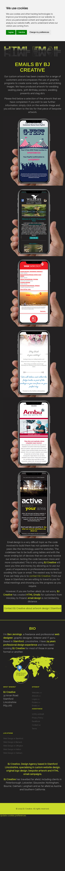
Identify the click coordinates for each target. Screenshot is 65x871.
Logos (34, 699)
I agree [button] (11, 32)
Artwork (35, 696)
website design (51, 767)
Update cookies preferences (13, 815)
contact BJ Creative (39, 576)
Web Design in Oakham (12, 753)
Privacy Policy (37, 718)
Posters (35, 702)
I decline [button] (21, 32)
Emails (34, 706)
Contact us (36, 725)
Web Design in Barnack (12, 742)
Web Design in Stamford (13, 739)
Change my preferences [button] (39, 32)
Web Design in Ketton (12, 749)
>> (41, 693)
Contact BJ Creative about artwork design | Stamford (32, 608)
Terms (34, 729)
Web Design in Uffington (13, 746)
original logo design (16, 770)
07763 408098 (38, 714)
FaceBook (36, 721)
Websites (35, 693)
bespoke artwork (37, 770)
